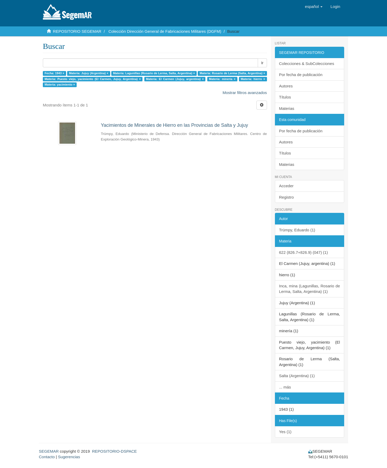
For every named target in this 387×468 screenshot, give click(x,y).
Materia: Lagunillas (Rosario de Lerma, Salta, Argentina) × (154, 73)
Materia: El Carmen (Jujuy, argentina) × (175, 79)
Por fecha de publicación (300, 74)
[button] (314, 6)
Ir (262, 63)
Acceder (286, 186)
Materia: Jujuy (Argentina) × (88, 73)
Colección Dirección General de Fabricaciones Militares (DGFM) (164, 31)
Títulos (285, 97)
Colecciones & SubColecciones (306, 63)
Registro (286, 197)
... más (285, 387)
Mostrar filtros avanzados (245, 92)
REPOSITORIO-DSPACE (114, 451)
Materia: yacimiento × (60, 84)
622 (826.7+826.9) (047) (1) (303, 252)
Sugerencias (69, 457)
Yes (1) (285, 431)
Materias (286, 108)
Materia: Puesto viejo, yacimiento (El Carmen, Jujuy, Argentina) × (93, 79)
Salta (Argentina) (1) (297, 375)
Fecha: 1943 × (54, 73)
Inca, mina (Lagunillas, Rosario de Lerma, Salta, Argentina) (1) (309, 289)
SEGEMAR (49, 451)
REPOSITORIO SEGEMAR (77, 31)
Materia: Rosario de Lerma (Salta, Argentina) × (232, 73)
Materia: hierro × (253, 79)
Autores (286, 86)
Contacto (47, 457)
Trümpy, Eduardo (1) (297, 230)
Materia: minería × (222, 79)
